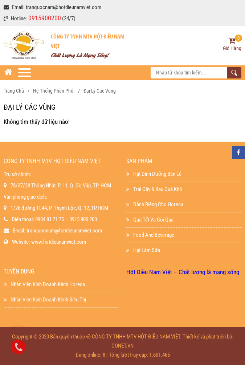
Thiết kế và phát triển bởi (208, 336)
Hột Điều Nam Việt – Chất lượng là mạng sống (182, 272)
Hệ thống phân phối (53, 91)
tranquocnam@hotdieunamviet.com (63, 7)
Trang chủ (14, 91)
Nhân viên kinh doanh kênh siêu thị (45, 299)
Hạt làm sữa (143, 250)
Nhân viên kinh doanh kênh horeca (44, 284)
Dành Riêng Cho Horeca (154, 204)
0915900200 (44, 18)
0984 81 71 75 (49, 219)
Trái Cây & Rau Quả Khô (154, 189)
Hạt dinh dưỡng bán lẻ (153, 174)
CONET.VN (122, 345)
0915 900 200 (83, 219)
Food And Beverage (150, 235)
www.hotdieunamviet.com (58, 242)
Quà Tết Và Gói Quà (149, 219)
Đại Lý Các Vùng (99, 91)
